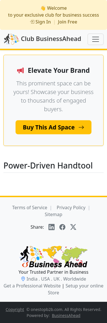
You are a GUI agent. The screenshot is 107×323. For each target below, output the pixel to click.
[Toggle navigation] (96, 39)
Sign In (40, 22)
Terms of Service (29, 207)
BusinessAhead (66, 315)
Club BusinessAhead (42, 39)
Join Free (67, 22)
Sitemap (53, 214)
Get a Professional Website (31, 286)
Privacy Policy (70, 207)
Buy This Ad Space (53, 127)
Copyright (15, 309)
